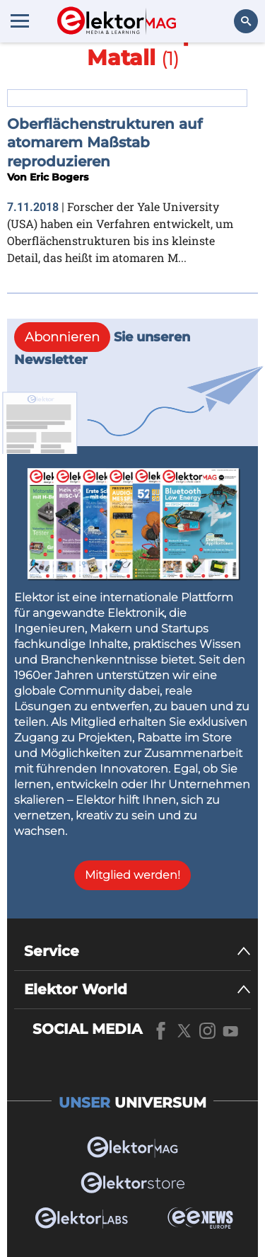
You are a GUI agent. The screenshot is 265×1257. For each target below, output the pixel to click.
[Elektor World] (137, 989)
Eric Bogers (59, 177)
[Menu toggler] (19, 20)
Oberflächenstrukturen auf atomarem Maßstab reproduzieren (104, 142)
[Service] (137, 951)
